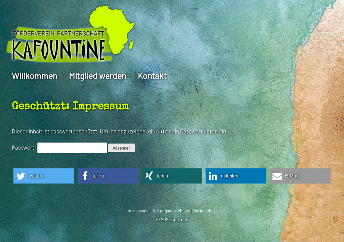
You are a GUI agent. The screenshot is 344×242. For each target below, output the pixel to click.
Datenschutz (205, 210)
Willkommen (34, 76)
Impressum (137, 210)
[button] (43, 176)
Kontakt (152, 76)
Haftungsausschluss (171, 210)
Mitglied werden (97, 76)
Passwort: (59, 147)
